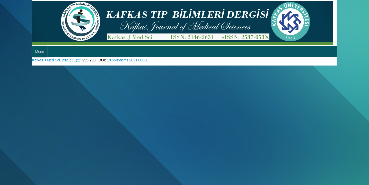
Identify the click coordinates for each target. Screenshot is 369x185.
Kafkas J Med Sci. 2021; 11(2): (60, 59)
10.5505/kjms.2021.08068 (137, 59)
